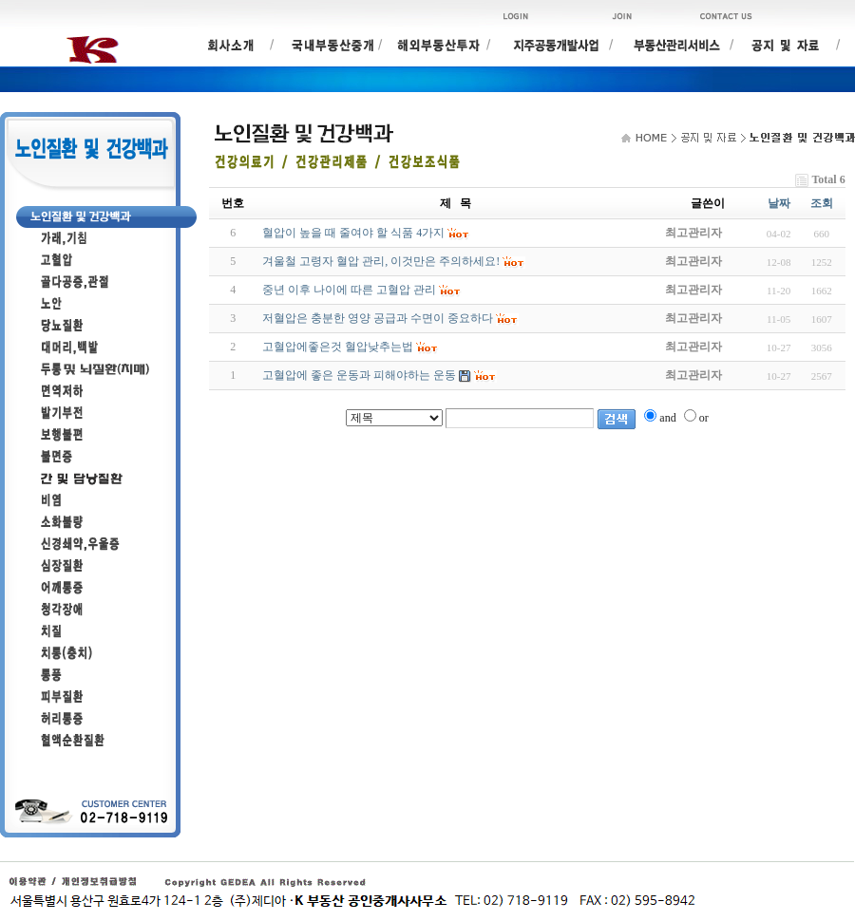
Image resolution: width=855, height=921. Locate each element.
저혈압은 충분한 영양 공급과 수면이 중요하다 (377, 318)
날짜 (779, 203)
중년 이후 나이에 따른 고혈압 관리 (349, 289)
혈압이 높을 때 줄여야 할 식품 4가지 (353, 232)
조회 (821, 203)
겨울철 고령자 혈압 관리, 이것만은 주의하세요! (381, 261)
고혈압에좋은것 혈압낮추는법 (337, 346)
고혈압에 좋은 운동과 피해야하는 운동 (359, 375)
